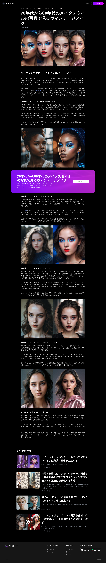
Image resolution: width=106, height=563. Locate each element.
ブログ (22, 8)
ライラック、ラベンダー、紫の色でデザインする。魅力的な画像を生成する (64, 458)
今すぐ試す (81, 181)
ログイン (87, 3)
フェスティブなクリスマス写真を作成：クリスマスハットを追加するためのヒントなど (64, 519)
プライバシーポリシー (87, 560)
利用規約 (99, 560)
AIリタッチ (38, 91)
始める (98, 3)
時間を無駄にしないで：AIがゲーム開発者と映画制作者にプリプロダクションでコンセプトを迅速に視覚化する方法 (64, 477)
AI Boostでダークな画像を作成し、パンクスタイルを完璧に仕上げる (64, 498)
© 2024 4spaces (8, 560)
